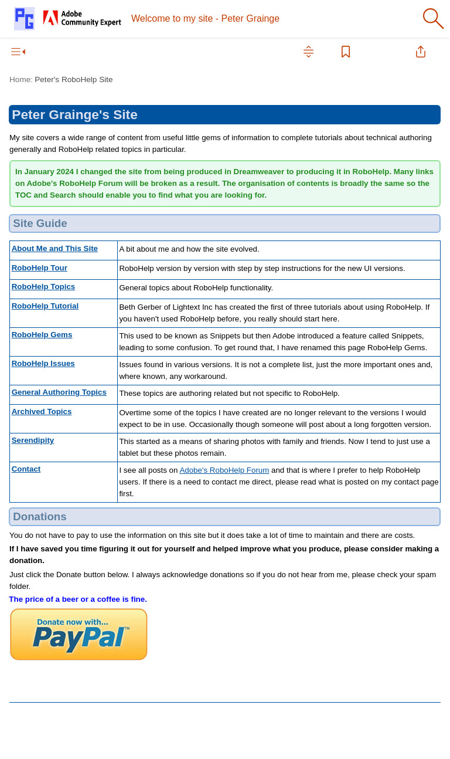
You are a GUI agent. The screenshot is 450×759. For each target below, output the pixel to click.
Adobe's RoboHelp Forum (224, 470)
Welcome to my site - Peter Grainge (205, 18)
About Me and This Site (55, 248)
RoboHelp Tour (39, 267)
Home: (21, 79)
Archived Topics (42, 411)
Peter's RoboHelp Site (73, 79)
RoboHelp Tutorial (45, 305)
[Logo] (68, 19)
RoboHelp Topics (44, 286)
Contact (26, 469)
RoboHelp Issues (43, 363)
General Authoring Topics (59, 392)
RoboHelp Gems (42, 334)
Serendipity (33, 440)
